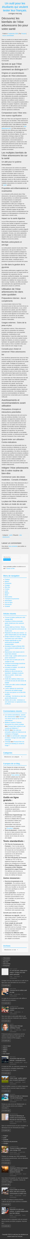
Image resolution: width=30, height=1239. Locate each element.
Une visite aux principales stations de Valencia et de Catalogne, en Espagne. (15, 732)
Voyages (7, 585)
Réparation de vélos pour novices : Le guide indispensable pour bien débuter (19, 1211)
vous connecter (13, 546)
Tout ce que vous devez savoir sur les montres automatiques (15, 718)
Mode (6, 595)
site (6, 736)
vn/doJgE (7, 741)
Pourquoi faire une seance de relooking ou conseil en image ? (14, 743)
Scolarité (7, 606)
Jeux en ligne (8, 602)
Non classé (13, 968)
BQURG (7, 730)
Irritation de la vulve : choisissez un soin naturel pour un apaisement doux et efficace (15, 701)
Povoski (23, 33)
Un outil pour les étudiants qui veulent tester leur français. (15, 7)
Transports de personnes (12, 598)
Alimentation (8, 600)
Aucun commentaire (8, 35)
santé (4, 185)
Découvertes (8, 596)
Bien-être (7, 587)
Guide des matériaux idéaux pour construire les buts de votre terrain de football (15, 680)
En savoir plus (6, 985)
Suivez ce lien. (11, 568)
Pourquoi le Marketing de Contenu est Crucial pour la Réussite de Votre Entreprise (18, 1117)
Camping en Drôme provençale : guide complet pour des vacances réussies (14, 623)
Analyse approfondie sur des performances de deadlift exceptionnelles (13, 642)
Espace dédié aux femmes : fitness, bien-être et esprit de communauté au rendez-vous (15, 629)
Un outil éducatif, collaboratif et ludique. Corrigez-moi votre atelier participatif (15, 737)
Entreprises (8, 583)
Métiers (7, 593)
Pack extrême (15, 775)
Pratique (7, 579)
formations (10, 828)
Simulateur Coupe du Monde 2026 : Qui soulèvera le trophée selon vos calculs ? (15, 648)
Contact (7, 589)
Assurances (8, 604)
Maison (7, 581)
